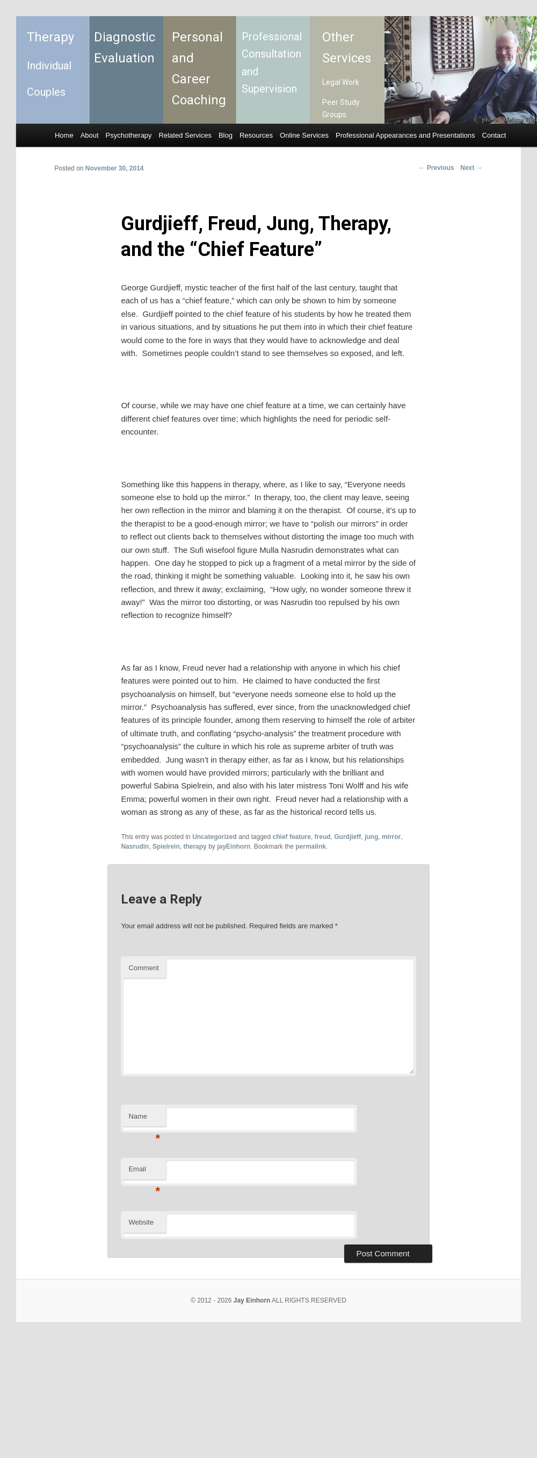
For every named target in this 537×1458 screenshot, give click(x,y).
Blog (226, 135)
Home (64, 135)
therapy (194, 846)
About (90, 135)
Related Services (185, 135)
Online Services (304, 135)
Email (144, 1172)
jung (371, 837)
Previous (436, 168)
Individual (49, 65)
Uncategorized (214, 837)
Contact (494, 135)
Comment (143, 968)
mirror (391, 837)
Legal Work (340, 82)
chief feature (292, 837)
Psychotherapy (129, 135)
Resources (256, 135)
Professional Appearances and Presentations (405, 135)
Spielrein (166, 846)
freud (323, 837)
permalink (310, 846)
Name (144, 1119)
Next (471, 168)
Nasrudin (135, 846)
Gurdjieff (347, 837)
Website (141, 1222)
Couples (46, 92)
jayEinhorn (233, 846)
